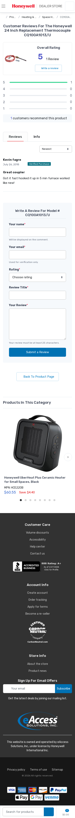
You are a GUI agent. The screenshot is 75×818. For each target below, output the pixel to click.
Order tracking (37, 599)
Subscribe (63, 688)
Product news (38, 671)
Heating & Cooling (33, 17)
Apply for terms (37, 606)
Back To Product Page (37, 376)
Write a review (48, 68)
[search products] (49, 811)
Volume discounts (37, 532)
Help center (37, 546)
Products (15, 17)
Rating (14, 269)
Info (37, 137)
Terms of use (38, 769)
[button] (68, 457)
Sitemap (57, 769)
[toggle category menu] (3, 6)
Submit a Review (37, 352)
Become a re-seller (37, 613)
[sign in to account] (69, 6)
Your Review (18, 305)
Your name (17, 224)
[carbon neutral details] (37, 632)
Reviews (15, 137)
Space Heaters (51, 17)
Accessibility (37, 539)
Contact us (37, 553)
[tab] (15, 137)
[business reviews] (37, 566)
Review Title (18, 287)
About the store (37, 664)
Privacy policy (16, 769)
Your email (17, 247)
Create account (37, 593)
